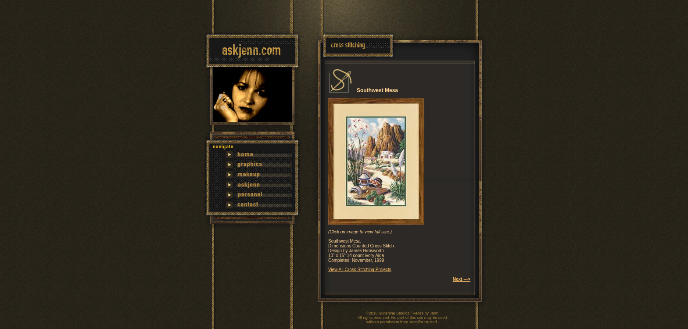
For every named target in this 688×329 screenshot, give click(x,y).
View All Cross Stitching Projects (359, 269)
